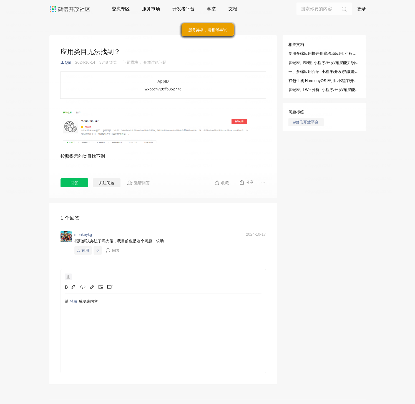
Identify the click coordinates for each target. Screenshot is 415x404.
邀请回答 (138, 183)
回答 (74, 183)
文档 (232, 8)
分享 (246, 182)
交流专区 (121, 8)
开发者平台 (183, 8)
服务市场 (151, 8)
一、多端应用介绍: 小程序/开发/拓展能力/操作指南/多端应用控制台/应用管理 (324, 71)
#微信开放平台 (306, 122)
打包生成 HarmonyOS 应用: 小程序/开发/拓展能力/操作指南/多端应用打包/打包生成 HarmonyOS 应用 (324, 80)
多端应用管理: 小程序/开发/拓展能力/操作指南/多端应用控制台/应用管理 (324, 62)
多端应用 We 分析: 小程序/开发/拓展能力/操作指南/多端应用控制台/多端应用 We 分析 (324, 89)
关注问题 (106, 183)
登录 (361, 9)
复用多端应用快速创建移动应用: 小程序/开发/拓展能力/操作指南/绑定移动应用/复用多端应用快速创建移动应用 (324, 53)
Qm (68, 62)
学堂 (211, 8)
